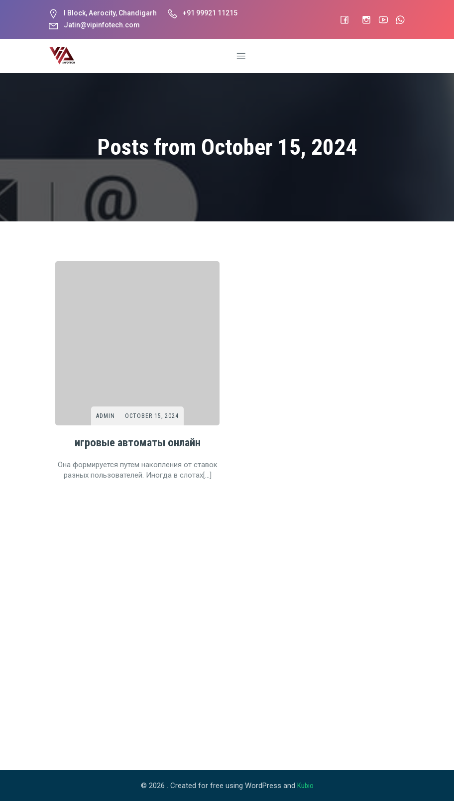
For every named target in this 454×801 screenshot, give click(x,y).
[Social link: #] (339, 19)
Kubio (305, 785)
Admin (105, 415)
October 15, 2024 (152, 415)
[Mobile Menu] (241, 56)
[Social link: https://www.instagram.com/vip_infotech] (361, 19)
